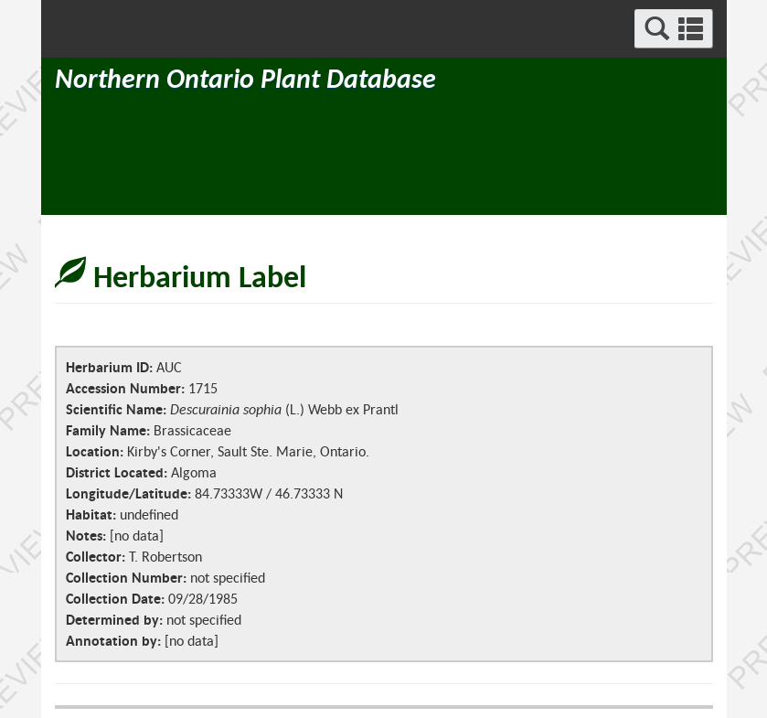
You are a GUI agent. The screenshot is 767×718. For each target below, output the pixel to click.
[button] (673, 28)
